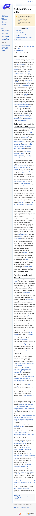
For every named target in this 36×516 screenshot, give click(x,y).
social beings (17, 238)
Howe (21, 301)
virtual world (20, 64)
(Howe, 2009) (29, 299)
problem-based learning (19, 155)
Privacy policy (16, 507)
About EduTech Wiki (24, 507)
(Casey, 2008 (24, 144)
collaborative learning (23, 73)
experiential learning (23, 85)
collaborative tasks (23, 115)
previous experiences (19, 181)
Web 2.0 (16, 59)
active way (24, 137)
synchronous (17, 118)
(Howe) (20, 202)
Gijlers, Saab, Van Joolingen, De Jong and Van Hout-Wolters (24, 204)
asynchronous (27, 118)
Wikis (17, 48)
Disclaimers (15, 510)
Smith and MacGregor (19, 103)
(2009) (25, 94)
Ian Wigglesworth (18, 50)
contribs (20, 19)
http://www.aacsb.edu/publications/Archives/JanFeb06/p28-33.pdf (24, 397)
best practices (25, 343)
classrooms (28, 132)
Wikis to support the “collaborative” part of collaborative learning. (24, 441)
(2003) (15, 281)
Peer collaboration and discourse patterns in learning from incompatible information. (24, 378)
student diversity (23, 172)
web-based (18, 61)
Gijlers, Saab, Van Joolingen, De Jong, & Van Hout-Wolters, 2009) (23, 146)
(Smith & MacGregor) (26, 183)
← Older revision (23, 20)
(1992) (27, 83)
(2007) (30, 334)
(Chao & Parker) (23, 350)
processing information (25, 329)
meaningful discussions (19, 165)
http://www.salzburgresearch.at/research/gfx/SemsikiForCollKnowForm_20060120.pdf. (24, 482)
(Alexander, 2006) (22, 234)
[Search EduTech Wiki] (31, 8)
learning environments (19, 344)
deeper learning (24, 339)
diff (19, 20)
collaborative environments (24, 106)
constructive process (19, 141)
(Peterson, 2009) (22, 120)
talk (31, 17)
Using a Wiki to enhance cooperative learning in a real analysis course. (23, 466)
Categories (17, 495)
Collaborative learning (28, 46)
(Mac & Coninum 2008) (23, 315)
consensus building (19, 207)
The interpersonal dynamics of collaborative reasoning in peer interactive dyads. (24, 434)
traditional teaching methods (21, 104)
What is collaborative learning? (21, 488)
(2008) (24, 252)
